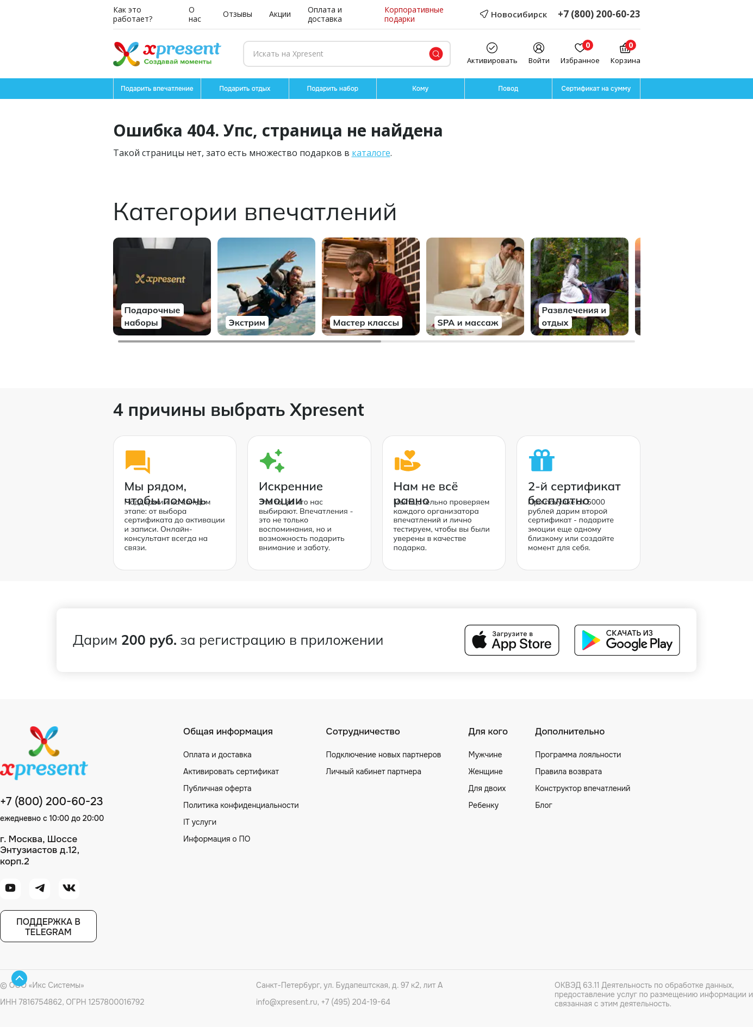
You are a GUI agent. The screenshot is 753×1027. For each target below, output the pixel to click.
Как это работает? (132, 14)
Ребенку (483, 805)
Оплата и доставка (325, 14)
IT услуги (199, 822)
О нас (195, 14)
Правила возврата (568, 771)
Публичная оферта (217, 788)
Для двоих (487, 788)
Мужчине (485, 755)
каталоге (371, 153)
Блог (543, 805)
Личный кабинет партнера (373, 771)
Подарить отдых (244, 88)
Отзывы (237, 14)
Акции (280, 14)
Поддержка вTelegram (48, 927)
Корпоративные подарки (414, 14)
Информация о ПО (216, 839)
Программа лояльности (578, 755)
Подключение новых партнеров (383, 755)
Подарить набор (332, 88)
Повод (508, 88)
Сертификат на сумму (596, 88)
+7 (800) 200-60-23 (599, 14)
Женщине (485, 771)
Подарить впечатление (157, 88)
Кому (420, 88)
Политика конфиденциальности (241, 805)
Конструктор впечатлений (582, 788)
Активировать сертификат (231, 771)
